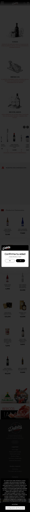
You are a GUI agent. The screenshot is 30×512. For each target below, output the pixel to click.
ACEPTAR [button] (15, 504)
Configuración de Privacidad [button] (15, 508)
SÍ (20, 260)
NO (10, 260)
